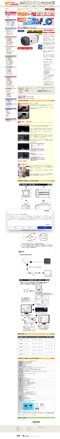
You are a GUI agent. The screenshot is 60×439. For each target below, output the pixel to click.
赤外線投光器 (8, 112)
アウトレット (8, 16)
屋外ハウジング (8, 111)
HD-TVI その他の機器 (9, 74)
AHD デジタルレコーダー (9, 89)
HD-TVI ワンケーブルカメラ (9, 65)
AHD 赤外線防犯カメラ (9, 80)
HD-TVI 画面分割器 (8, 70)
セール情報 (8, 15)
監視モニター (8, 110)
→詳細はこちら (21, 92)
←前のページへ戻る (36, 422)
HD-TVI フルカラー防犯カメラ (10, 61)
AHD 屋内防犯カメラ (9, 78)
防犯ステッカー (8, 115)
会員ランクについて (30, 429)
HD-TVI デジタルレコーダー (9, 68)
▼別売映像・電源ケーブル (21, 97)
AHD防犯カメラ (34, 6)
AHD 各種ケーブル (8, 90)
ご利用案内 (24, 1)
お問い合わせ (38, 1)
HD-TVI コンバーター (9, 73)
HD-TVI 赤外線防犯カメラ (9, 60)
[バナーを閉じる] (51, 210)
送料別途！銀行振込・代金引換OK (30, 3)
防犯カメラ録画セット (10, 20)
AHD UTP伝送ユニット (9, 95)
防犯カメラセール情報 (9, 6)
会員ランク (40, 4)
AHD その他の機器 (8, 96)
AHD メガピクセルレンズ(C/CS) (10, 92)
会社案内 (18, 428)
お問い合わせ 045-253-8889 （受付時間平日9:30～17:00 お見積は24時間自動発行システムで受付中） (48, 2)
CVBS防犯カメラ (26, 6)
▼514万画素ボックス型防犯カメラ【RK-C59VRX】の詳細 (25, 96)
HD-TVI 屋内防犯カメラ (9, 58)
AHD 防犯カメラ (9, 77)
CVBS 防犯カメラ (9, 99)
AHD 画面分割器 (8, 93)
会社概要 (34, 1)
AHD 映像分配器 (8, 94)
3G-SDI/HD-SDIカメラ (42, 6)
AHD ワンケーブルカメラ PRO (10, 85)
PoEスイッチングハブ (9, 32)
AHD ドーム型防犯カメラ (9, 82)
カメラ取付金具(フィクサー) (9, 113)
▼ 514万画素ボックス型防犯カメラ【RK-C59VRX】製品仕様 (26, 98)
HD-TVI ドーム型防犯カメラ (9, 62)
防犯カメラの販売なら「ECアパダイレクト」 (12, 1)
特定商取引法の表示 (29, 1)
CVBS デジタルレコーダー (9, 105)
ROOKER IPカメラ (8, 30)
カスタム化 (30, 227)
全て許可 (44, 227)
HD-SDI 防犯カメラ (9, 37)
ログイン (34, 4)
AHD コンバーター (8, 91)
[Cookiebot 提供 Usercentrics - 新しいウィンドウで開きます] (44, 210)
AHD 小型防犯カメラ (9, 84)
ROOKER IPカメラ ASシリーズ (10, 31)
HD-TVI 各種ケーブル (9, 69)
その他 (7, 116)
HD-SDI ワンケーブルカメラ (9, 44)
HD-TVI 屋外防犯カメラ (9, 59)
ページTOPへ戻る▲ (52, 100)
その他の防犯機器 (51, 6)
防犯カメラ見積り (46, 4)
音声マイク (7, 114)
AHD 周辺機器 (8, 88)
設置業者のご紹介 (41, 427)
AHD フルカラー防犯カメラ (9, 81)
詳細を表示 (48, 224)
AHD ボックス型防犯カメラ (9, 83)
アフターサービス (52, 4)
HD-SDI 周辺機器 (9, 46)
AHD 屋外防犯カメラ (9, 79)
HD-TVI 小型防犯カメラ (9, 64)
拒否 (15, 227)
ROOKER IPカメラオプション (10, 34)
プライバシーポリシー (19, 429)
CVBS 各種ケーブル (8, 106)
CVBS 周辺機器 (8, 103)
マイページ (22, 4)
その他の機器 (8, 109)
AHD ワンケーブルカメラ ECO (10, 86)
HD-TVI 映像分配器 (8, 71)
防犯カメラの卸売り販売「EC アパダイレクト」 (21, 1)
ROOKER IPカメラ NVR (9, 33)
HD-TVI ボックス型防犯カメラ (10, 63)
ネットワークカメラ (17, 6)
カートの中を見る (28, 4)
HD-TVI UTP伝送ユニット (9, 72)
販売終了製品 (8, 119)
